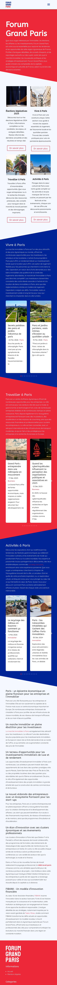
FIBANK (37, 896)
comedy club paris (36, 564)
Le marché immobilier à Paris (17, 731)
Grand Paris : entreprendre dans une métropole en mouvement (15, 469)
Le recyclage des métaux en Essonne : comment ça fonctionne (16, 626)
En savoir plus (16, 148)
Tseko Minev (30, 913)
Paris (22, 340)
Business (11, 481)
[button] (51, 336)
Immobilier (12, 638)
